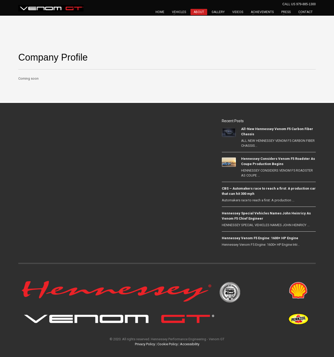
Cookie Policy (167, 344)
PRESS (286, 12)
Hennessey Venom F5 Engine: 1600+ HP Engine (260, 238)
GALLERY (218, 12)
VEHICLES (179, 12)
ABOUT (199, 12)
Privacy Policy (145, 344)
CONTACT (305, 12)
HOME (160, 12)
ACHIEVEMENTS (262, 12)
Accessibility (189, 344)
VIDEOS (237, 12)
